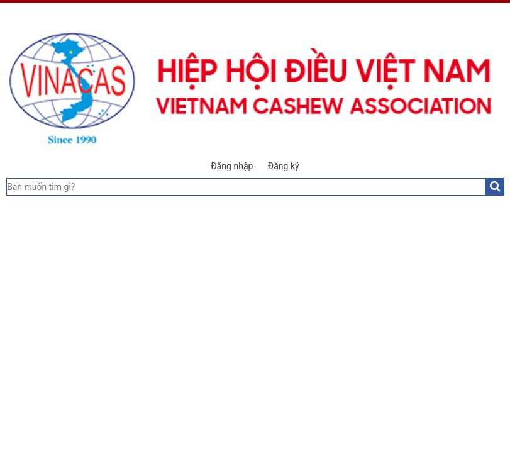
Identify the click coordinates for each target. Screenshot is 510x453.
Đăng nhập (232, 166)
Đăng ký (283, 166)
